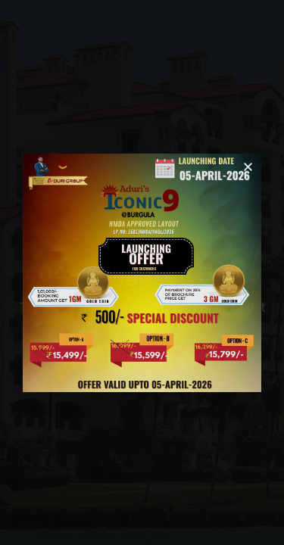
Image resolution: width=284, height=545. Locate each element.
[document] (142, 272)
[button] (248, 167)
